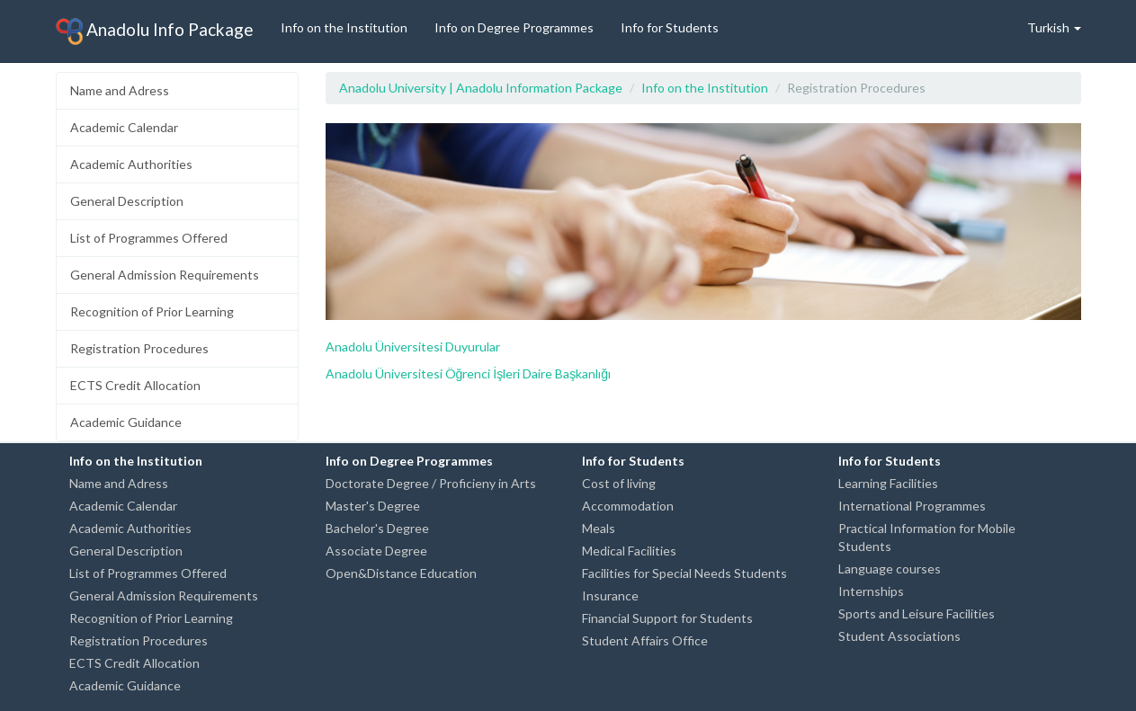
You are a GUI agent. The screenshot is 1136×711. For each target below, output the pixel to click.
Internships (871, 591)
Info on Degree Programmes (514, 27)
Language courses (889, 568)
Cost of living (619, 483)
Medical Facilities (629, 550)
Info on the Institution (344, 27)
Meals (598, 528)
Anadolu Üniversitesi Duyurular (413, 346)
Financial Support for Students (667, 618)
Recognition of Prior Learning (152, 311)
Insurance (610, 595)
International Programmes (912, 505)
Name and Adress (119, 90)
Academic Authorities (131, 164)
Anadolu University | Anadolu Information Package (480, 87)
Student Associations (899, 636)
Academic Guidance (126, 422)
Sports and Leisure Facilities (916, 613)
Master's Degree (373, 505)
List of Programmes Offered (149, 237)
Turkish (1054, 27)
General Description (126, 201)
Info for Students (670, 27)
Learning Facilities (888, 483)
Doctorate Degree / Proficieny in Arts (431, 483)
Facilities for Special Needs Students (684, 573)
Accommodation (628, 505)
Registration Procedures (139, 348)
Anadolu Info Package (155, 31)
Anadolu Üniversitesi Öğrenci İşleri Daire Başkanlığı (468, 373)
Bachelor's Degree (377, 528)
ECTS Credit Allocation (135, 385)
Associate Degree (376, 550)
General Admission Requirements (164, 274)
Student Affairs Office (645, 640)
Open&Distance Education (401, 573)
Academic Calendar (124, 127)
